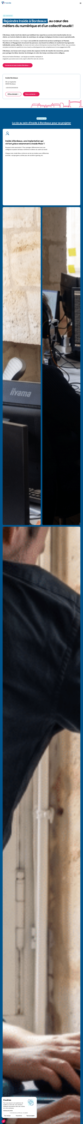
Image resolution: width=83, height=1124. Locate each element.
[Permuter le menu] (80, 3)
